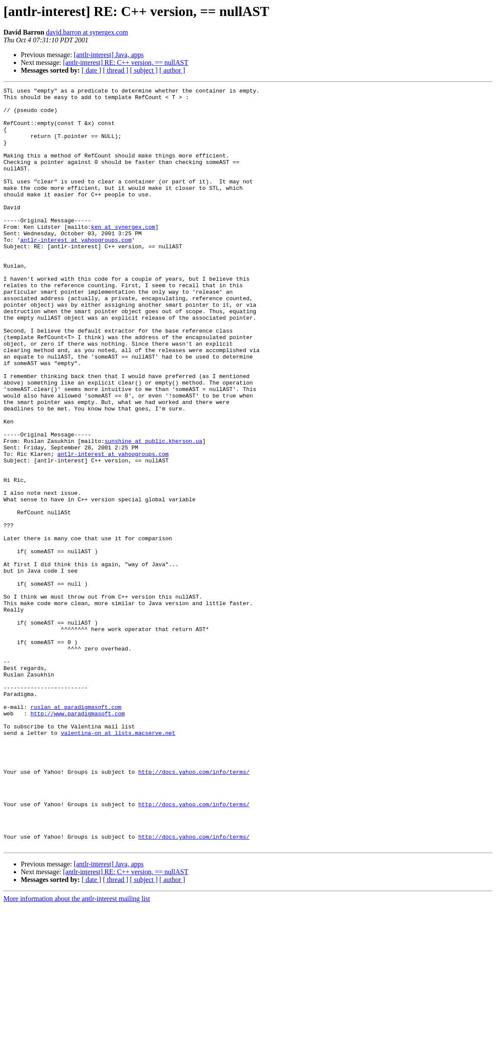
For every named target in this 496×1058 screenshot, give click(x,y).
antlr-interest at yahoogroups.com (75, 271)
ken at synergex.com (123, 255)
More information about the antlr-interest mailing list (76, 1050)
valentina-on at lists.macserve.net (118, 862)
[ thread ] (115, 70)
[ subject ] (144, 70)
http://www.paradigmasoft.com (77, 839)
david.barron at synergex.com (87, 32)
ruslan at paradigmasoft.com (75, 831)
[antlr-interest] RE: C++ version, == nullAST (125, 62)
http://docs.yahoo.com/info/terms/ (193, 909)
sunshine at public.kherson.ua (153, 512)
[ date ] (91, 70)
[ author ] (172, 70)
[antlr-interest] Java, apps (109, 54)
